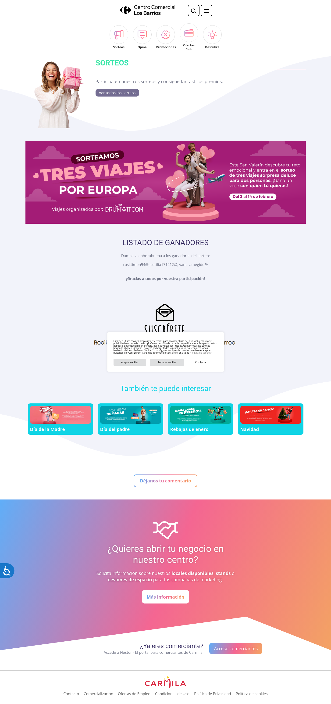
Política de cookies (201, 352)
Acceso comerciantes (236, 648)
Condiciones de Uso (172, 693)
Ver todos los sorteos (117, 92)
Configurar (201, 362)
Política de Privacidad (212, 693)
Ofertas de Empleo (134, 693)
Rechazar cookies (167, 362)
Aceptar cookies (130, 362)
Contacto (71, 693)
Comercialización (98, 693)
